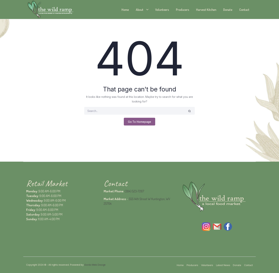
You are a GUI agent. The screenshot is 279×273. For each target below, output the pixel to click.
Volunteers (162, 10)
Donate (227, 10)
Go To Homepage (139, 121)
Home (125, 10)
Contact (244, 10)
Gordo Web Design (95, 264)
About (139, 10)
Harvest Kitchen (206, 10)
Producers (182, 10)
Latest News (223, 265)
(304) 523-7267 (134, 191)
